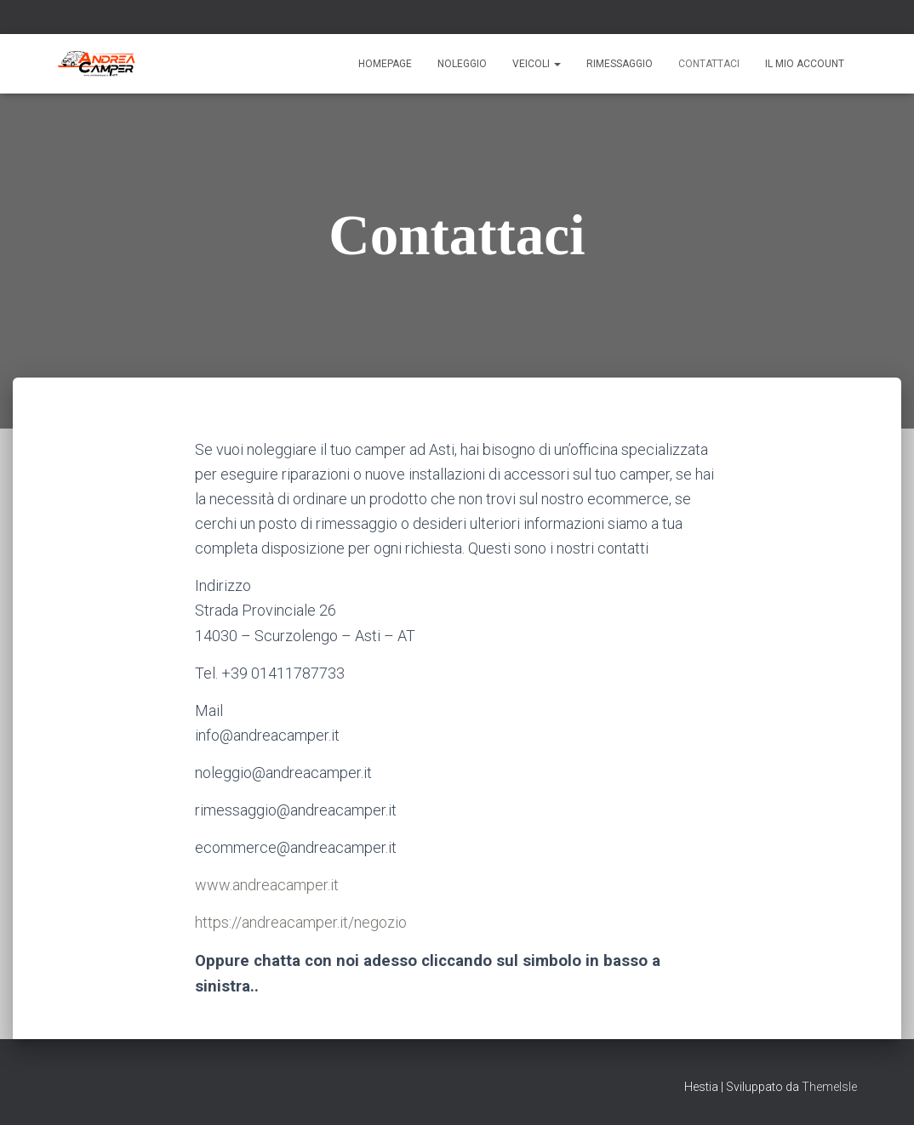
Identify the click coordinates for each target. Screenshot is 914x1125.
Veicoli (536, 64)
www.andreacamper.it (267, 885)
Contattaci (709, 64)
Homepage (385, 64)
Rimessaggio (619, 64)
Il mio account (804, 64)
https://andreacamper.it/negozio (301, 922)
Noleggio (462, 64)
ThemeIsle (829, 1087)
